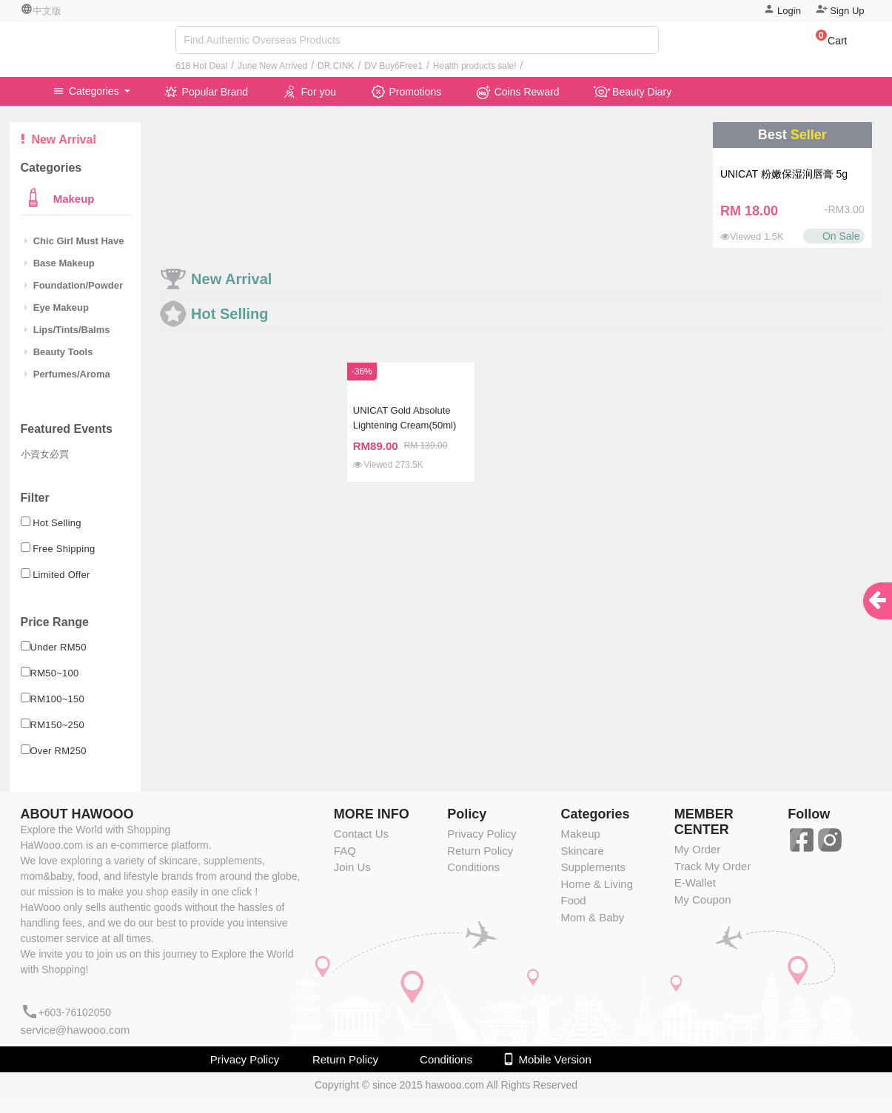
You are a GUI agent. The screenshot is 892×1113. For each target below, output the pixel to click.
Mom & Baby (592, 917)
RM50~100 (54, 673)
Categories (87, 91)
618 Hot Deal (201, 66)
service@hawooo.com (75, 1029)
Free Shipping (64, 548)
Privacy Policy (481, 833)
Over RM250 (58, 750)
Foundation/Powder (74, 285)
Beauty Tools (58, 351)
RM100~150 (57, 699)
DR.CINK (336, 66)
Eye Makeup (56, 307)
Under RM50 (58, 647)
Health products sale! (475, 66)
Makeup (72, 198)
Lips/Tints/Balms (67, 329)
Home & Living (596, 884)
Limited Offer (61, 574)
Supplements (593, 867)
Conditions (473, 867)
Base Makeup (59, 263)
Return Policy (480, 850)
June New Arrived (272, 66)
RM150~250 (57, 724)
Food (573, 900)
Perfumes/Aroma (67, 374)
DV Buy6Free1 (393, 66)
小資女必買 (45, 454)
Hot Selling (57, 522)
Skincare (581, 850)
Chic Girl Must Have (74, 240)
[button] (824, 43)
